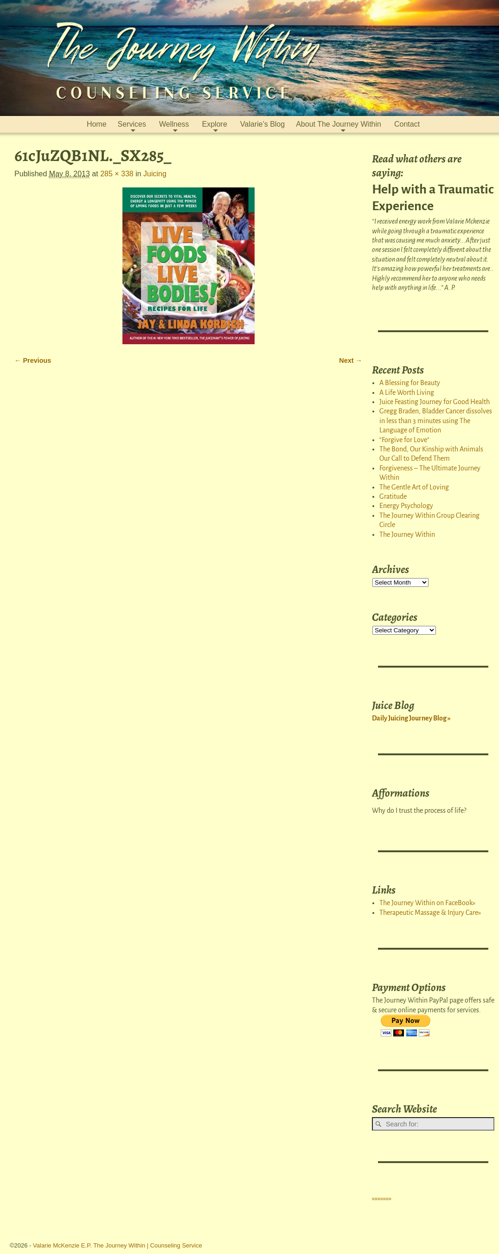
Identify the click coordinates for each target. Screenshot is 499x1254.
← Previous (32, 360)
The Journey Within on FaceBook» (427, 903)
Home (97, 124)
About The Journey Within (338, 124)
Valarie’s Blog (262, 124)
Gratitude (393, 496)
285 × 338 (117, 174)
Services (132, 124)
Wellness (174, 124)
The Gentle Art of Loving (414, 487)
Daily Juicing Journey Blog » (411, 718)
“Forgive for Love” (404, 440)
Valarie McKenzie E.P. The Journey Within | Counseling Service (117, 1245)
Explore (214, 124)
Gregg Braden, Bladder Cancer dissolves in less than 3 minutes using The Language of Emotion (435, 420)
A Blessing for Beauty (409, 382)
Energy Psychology (406, 505)
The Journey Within (407, 534)
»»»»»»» (381, 1198)
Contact (407, 124)
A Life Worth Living (406, 392)
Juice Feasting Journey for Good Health (434, 401)
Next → (350, 360)
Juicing (154, 174)
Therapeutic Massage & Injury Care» (430, 912)
